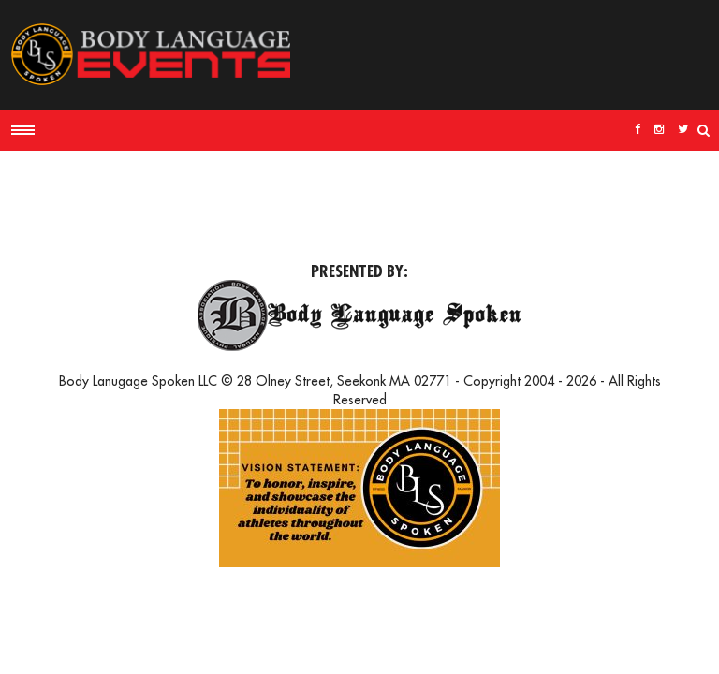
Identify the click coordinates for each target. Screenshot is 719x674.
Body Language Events (149, 54)
